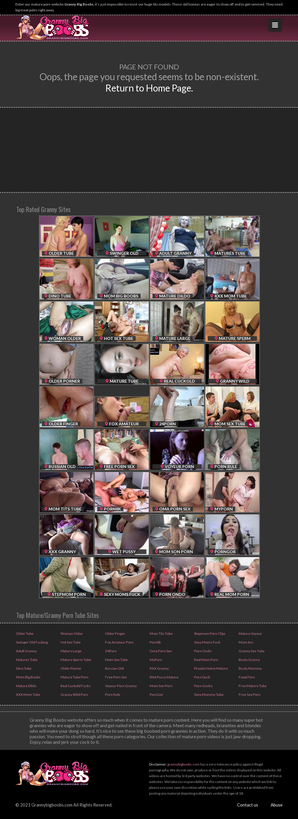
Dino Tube (23, 668)
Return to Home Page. (149, 88)
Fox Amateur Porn (119, 642)
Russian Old (114, 668)
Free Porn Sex (115, 677)
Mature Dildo (25, 686)
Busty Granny (249, 659)
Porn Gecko (203, 686)
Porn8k (155, 642)
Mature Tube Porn (74, 677)
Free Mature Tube (252, 686)
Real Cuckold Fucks (75, 686)
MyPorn (155, 659)
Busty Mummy (250, 668)
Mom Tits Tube (161, 633)
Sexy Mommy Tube (209, 694)
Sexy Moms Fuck (207, 642)
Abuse (277, 804)
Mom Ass (245, 642)
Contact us (247, 804)
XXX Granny (159, 668)
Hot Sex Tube (70, 642)
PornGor (156, 694)
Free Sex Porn (249, 694)
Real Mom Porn (206, 659)
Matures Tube (26, 659)
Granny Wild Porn (74, 694)
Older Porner (70, 668)
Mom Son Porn (161, 686)
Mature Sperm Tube (75, 659)
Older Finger (114, 633)
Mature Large (70, 651)
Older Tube (24, 633)
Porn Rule (112, 694)
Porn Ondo (202, 651)
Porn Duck (202, 677)
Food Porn (246, 677)
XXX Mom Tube (27, 694)
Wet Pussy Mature (163, 677)
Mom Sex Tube (116, 659)
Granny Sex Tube (251, 651)
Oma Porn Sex (160, 651)
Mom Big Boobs (27, 677)
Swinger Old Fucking (31, 642)
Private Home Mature (211, 668)
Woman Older (71, 633)
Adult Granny (26, 651)
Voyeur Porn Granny (120, 686)
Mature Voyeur (250, 633)
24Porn (110, 651)
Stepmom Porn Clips (210, 633)
